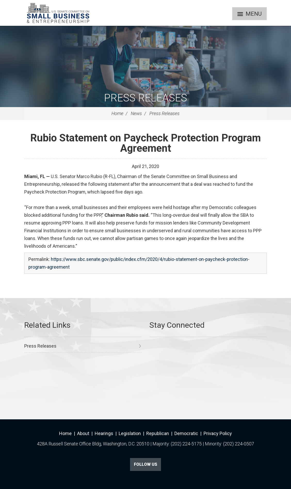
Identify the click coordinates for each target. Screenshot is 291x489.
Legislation (130, 433)
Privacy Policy (218, 433)
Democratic (186, 433)
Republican (157, 433)
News (136, 113)
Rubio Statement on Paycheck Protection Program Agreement (145, 143)
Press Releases (145, 98)
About (83, 433)
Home (117, 113)
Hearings (104, 433)
